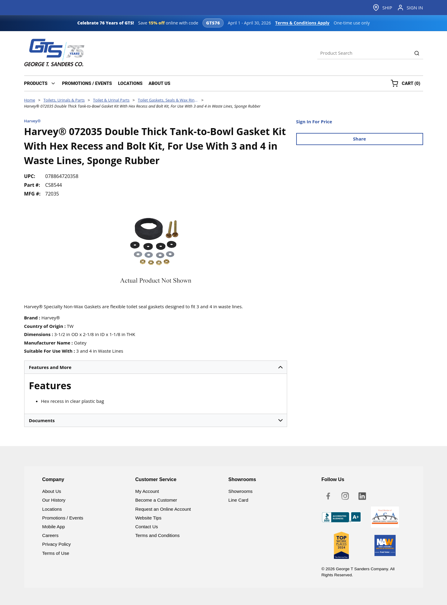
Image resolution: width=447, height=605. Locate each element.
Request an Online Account (163, 509)
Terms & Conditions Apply (302, 23)
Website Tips (148, 517)
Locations (52, 509)
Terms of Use (55, 553)
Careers (50, 535)
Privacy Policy (56, 544)
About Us (51, 491)
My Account (147, 491)
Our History (54, 500)
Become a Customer (156, 500)
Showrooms (240, 491)
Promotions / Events (62, 517)
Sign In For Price (314, 121)
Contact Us (146, 526)
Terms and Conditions (157, 535)
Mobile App (53, 526)
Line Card (238, 500)
